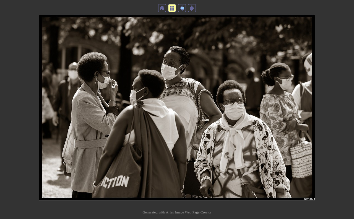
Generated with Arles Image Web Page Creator (177, 212)
